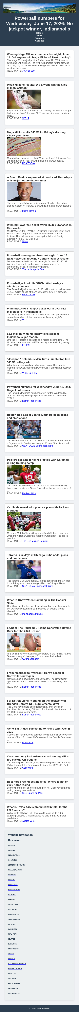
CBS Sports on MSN (32, 793)
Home (39, 33)
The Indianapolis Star (33, 269)
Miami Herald (29, 211)
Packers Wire (29, 493)
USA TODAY (28, 163)
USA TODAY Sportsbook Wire (37, 446)
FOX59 (26, 345)
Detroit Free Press (31, 401)
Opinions (39, 38)
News (40, 35)
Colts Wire (27, 768)
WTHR (25, 118)
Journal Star (28, 71)
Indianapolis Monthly (32, 614)
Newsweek (27, 742)
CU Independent (30, 659)
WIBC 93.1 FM (29, 373)
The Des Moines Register (35, 541)
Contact (39, 40)
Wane (25, 241)
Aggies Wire (28, 821)
